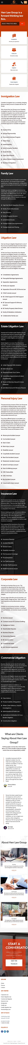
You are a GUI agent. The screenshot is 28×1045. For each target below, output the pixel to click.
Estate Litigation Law (6, 996)
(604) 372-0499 (5, 1021)
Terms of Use (10, 1041)
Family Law (3, 1005)
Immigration (14, 39)
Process (3, 985)
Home (2, 983)
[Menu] (2, 2)
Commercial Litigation (6, 999)
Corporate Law (4, 994)
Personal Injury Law (6, 1009)
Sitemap (19, 1041)
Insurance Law (4, 1001)
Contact (3, 987)
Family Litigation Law (6, 1007)
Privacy (15, 1041)
